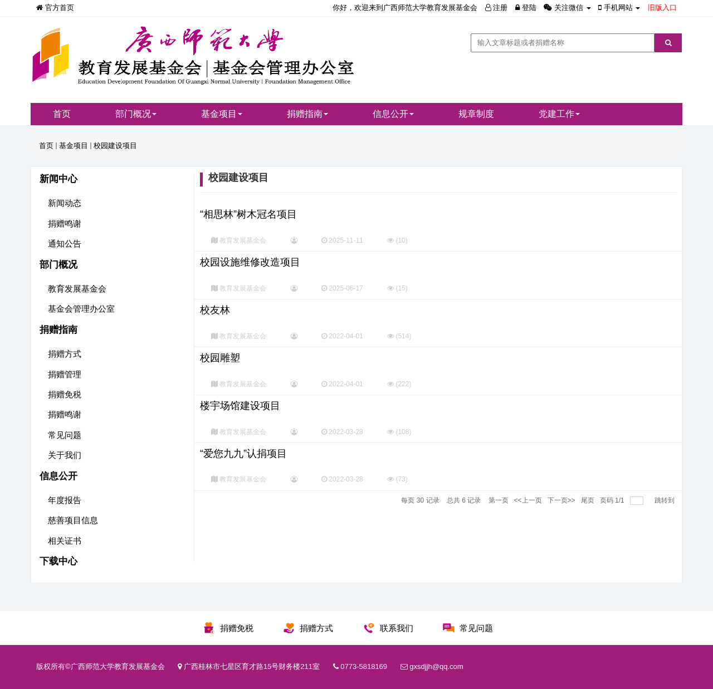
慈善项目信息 (73, 520)
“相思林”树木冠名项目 (248, 214)
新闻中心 (58, 179)
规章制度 (476, 114)
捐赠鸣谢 (64, 223)
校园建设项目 (115, 145)
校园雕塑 (220, 357)
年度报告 (64, 500)
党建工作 (559, 114)
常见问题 (64, 435)
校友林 (215, 310)
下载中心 (58, 561)
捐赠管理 (64, 374)
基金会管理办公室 (81, 308)
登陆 (525, 7)
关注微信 (568, 7)
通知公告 (64, 243)
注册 (496, 7)
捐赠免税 (64, 394)
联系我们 (396, 628)
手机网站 (620, 7)
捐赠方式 (64, 353)
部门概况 (136, 114)
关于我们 (64, 455)
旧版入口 (662, 7)
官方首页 (55, 7)
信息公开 (393, 114)
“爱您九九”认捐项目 (243, 453)
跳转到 (665, 500)
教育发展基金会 (77, 288)
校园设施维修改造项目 (250, 262)
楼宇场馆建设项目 (240, 405)
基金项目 (221, 114)
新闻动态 (64, 203)
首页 (62, 114)
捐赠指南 (307, 114)
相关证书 (64, 540)
